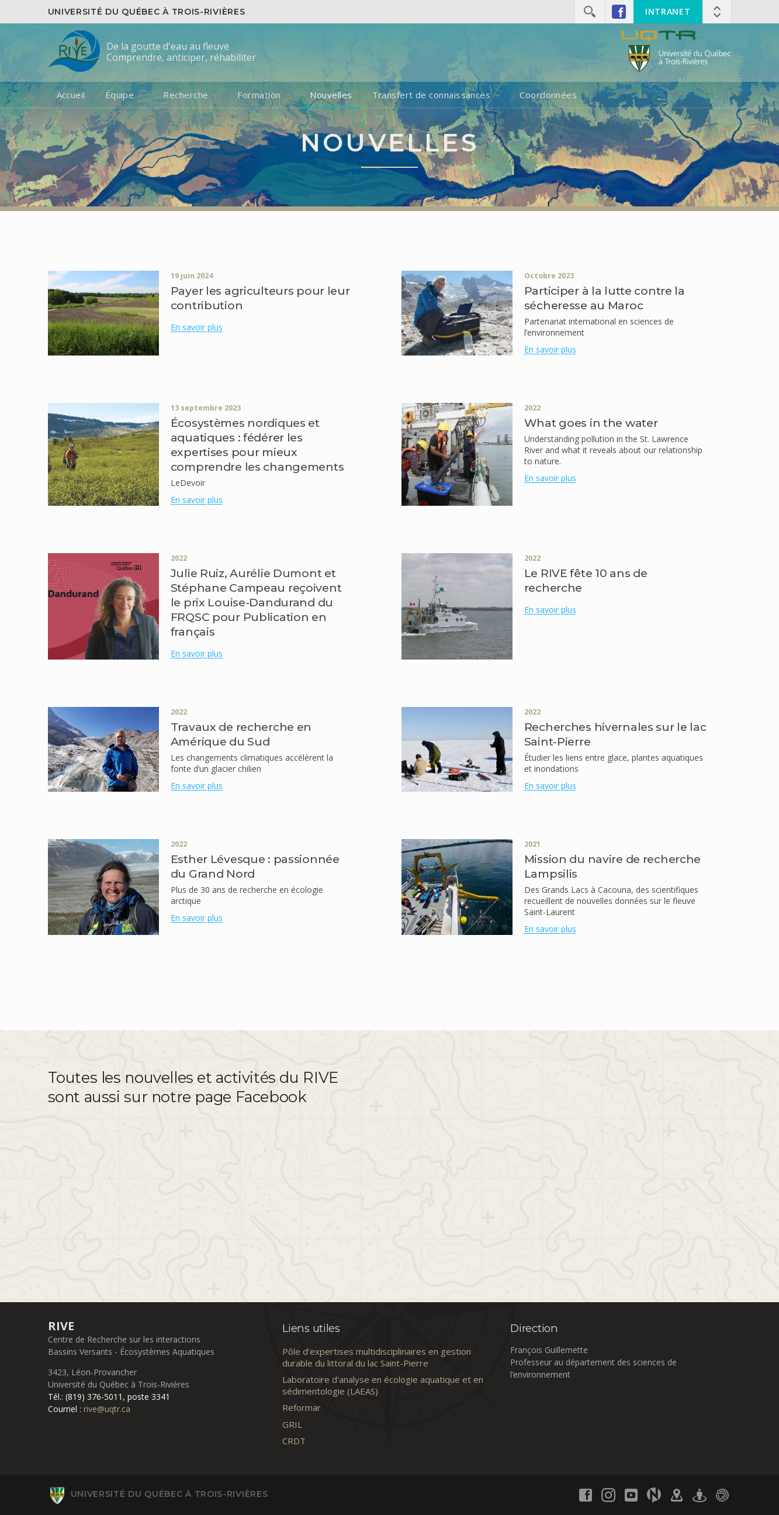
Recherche (185, 95)
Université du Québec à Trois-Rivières (146, 11)
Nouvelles (331, 95)
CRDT (294, 1441)
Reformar (301, 1407)
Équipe (119, 95)
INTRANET (668, 11)
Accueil (71, 95)
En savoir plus (197, 327)
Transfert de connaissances (431, 95)
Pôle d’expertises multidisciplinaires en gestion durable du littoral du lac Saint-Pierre (376, 1357)
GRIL (292, 1424)
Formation (259, 95)
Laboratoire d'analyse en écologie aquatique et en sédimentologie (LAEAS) (382, 1385)
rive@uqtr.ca (107, 1408)
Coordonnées (548, 95)
